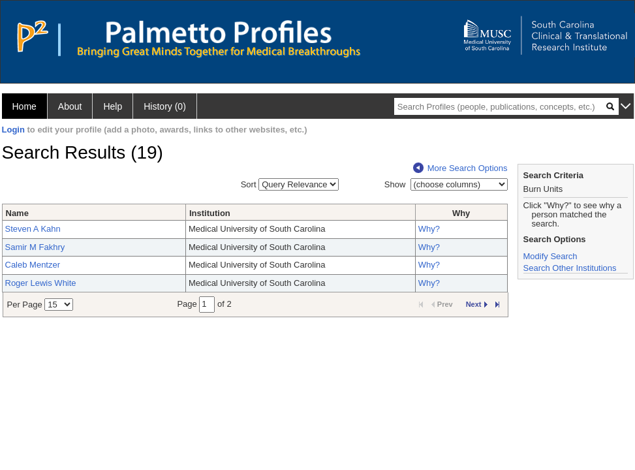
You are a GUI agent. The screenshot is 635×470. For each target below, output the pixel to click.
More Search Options (460, 168)
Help (112, 106)
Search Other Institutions (570, 268)
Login (13, 129)
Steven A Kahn (33, 229)
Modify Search (550, 256)
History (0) (165, 106)
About (70, 106)
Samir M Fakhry (35, 247)
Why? (429, 229)
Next (477, 304)
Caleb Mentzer (33, 265)
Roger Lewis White (40, 283)
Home (24, 106)
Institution (209, 213)
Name (17, 213)
